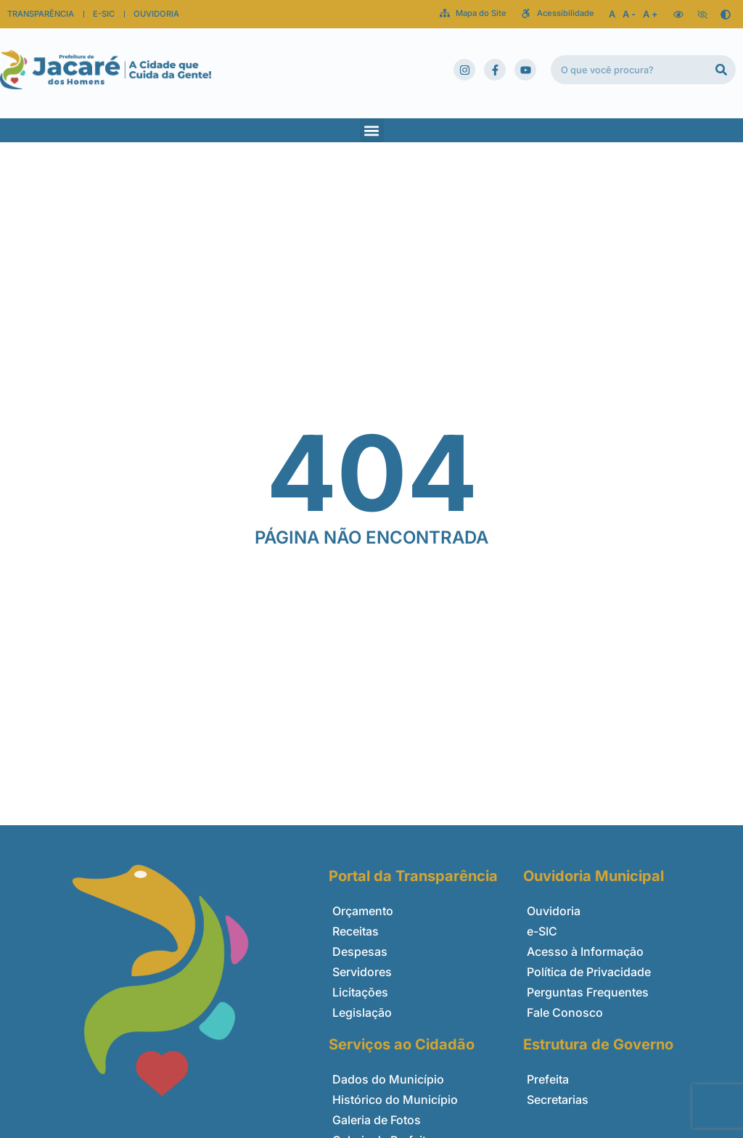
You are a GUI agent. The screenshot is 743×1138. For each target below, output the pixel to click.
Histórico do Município (395, 1099)
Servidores (362, 972)
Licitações (360, 992)
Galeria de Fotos (376, 1120)
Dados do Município (388, 1079)
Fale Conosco (565, 1012)
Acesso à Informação (585, 951)
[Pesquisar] (721, 69)
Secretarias (557, 1099)
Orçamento (362, 911)
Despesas (359, 951)
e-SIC (542, 931)
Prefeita (548, 1079)
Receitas (355, 931)
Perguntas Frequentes (588, 992)
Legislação (362, 1012)
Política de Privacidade (589, 972)
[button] (372, 130)
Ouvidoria (553, 911)
